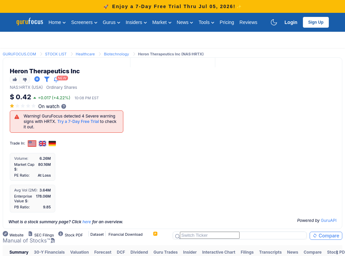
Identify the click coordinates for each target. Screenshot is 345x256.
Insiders (136, 22)
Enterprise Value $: (23, 198)
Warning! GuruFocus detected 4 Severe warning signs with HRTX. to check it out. (70, 121)
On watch (49, 106)
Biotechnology (116, 54)
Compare (326, 235)
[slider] (23, 105)
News (185, 22)
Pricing (227, 22)
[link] (19, 53)
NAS (14, 87)
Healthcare (85, 54)
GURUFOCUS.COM (19, 54)
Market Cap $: (24, 167)
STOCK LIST (56, 54)
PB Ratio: (22, 207)
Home (57, 22)
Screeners (84, 22)
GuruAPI (329, 220)
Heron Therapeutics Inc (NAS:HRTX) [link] (171, 54)
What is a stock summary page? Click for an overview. (65, 221)
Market (161, 22)
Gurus (111, 22)
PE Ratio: (22, 175)
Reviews (248, 22)
